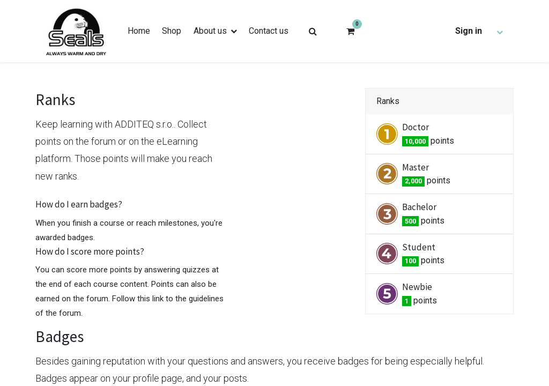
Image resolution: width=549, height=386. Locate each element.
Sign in (468, 31)
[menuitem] (139, 31)
